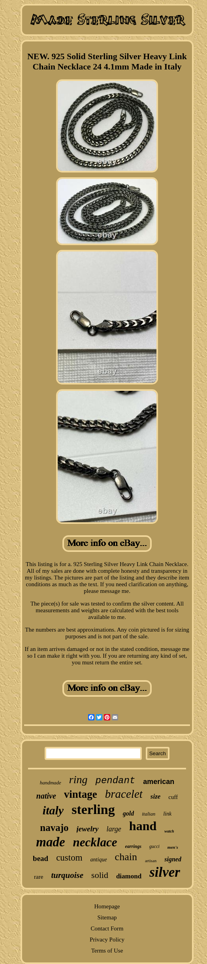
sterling (93, 809)
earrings (133, 846)
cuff (173, 797)
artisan (150, 860)
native (46, 795)
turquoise (67, 875)
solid (99, 875)
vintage (80, 794)
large (114, 829)
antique (98, 860)
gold (128, 813)
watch (169, 831)
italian (148, 814)
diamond (128, 876)
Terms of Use (107, 950)
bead (40, 858)
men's (172, 847)
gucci (154, 846)
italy (53, 810)
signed (172, 859)
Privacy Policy (107, 939)
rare (38, 877)
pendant (115, 780)
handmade (50, 783)
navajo (54, 827)
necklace (95, 842)
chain (126, 857)
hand (142, 826)
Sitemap (107, 917)
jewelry (88, 829)
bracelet (124, 794)
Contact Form (107, 928)
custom (69, 858)
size (156, 796)
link (167, 814)
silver (164, 872)
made (50, 842)
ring (78, 779)
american (158, 782)
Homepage (107, 906)
